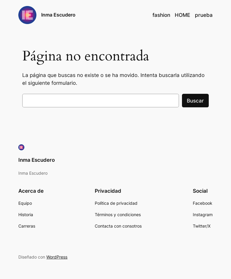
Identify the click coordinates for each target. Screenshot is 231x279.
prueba (204, 15)
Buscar (195, 101)
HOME (182, 15)
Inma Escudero (58, 15)
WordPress (56, 256)
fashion (161, 15)
